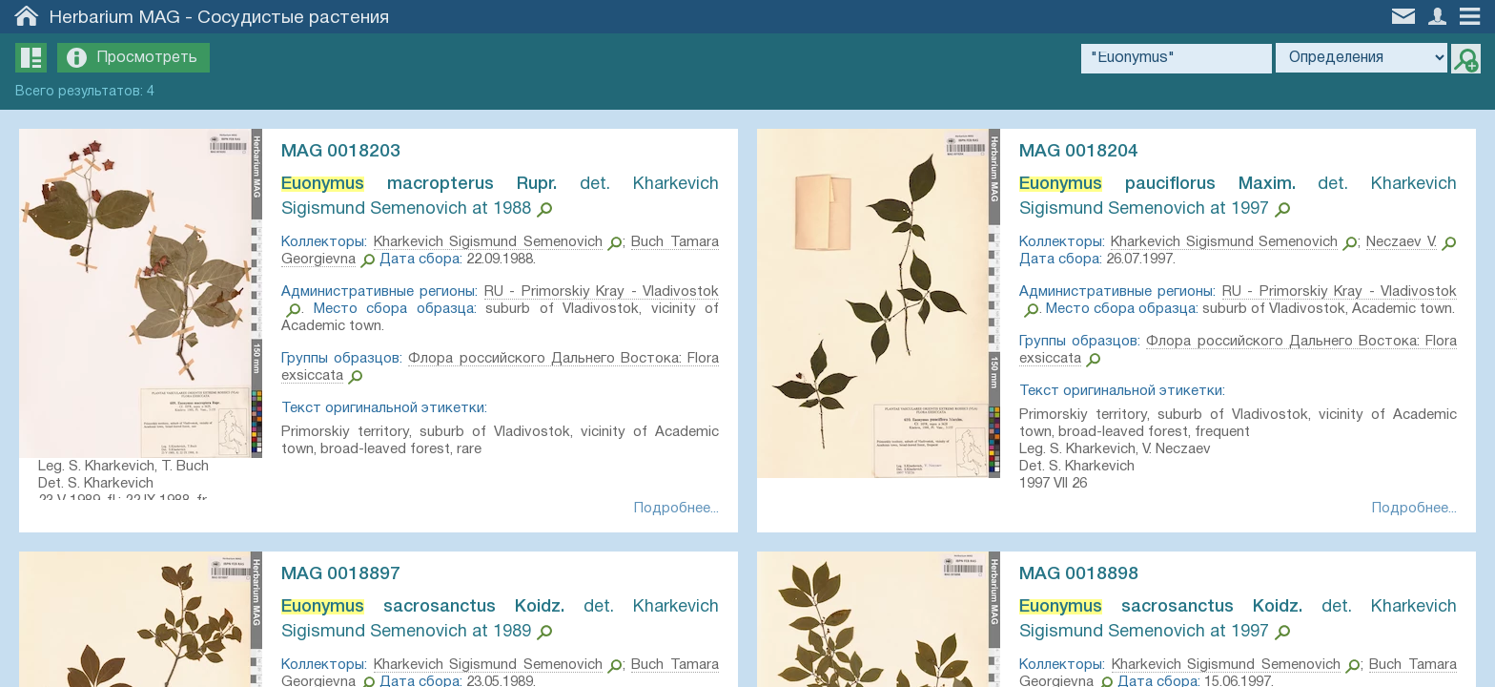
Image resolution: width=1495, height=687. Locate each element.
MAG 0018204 (1078, 151)
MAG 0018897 (340, 574)
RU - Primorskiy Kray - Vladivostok (601, 292)
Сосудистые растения (293, 18)
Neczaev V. (1401, 242)
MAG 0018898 (1078, 574)
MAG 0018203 (340, 151)
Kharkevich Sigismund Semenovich (488, 242)
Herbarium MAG (115, 18)
